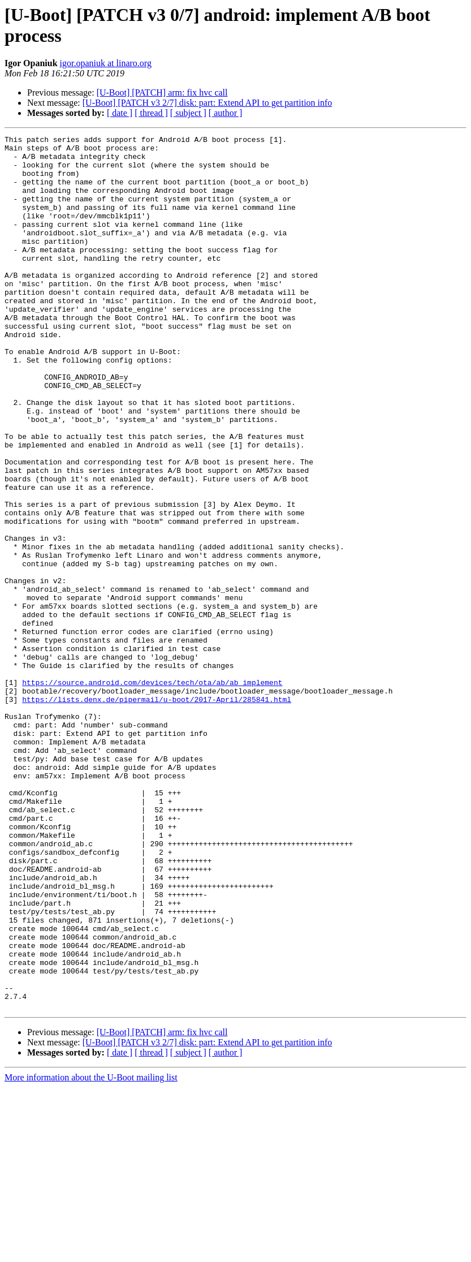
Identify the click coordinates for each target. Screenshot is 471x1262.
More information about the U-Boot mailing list (91, 1252)
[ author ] (226, 113)
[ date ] (119, 113)
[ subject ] (188, 113)
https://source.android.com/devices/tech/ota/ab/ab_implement (152, 792)
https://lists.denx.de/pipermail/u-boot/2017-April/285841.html (156, 813)
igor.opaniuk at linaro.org (106, 63)
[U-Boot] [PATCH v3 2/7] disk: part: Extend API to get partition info (207, 102)
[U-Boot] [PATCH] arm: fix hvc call (162, 92)
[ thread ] (151, 113)
